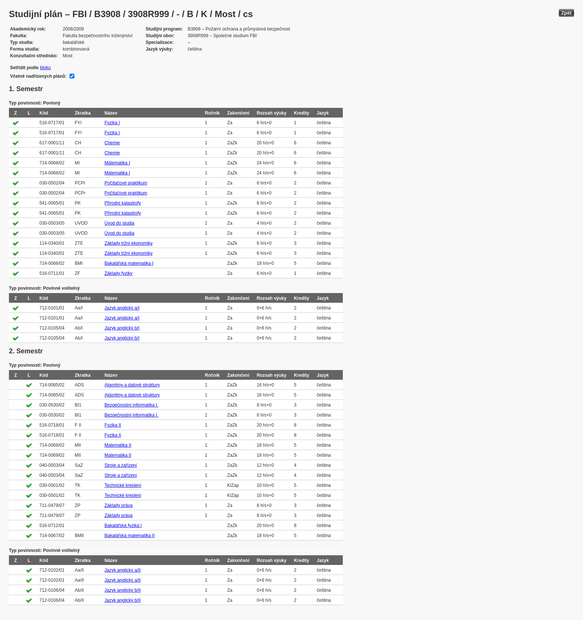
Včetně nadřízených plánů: (38, 76)
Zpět (566, 13)
